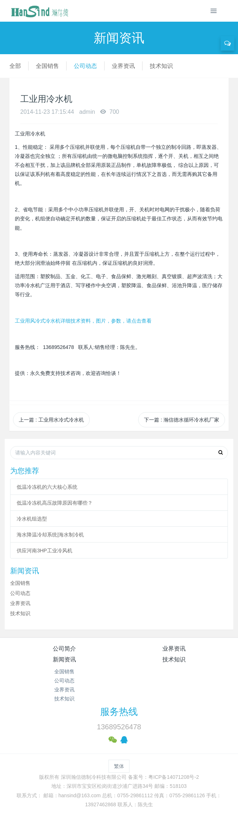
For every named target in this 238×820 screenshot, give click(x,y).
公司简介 (64, 649)
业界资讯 (123, 66)
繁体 (119, 766)
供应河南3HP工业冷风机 (44, 550)
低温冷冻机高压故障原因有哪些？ (55, 503)
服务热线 (119, 711)
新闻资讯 (64, 659)
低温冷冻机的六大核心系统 (47, 487)
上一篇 (51, 420)
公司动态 (85, 66)
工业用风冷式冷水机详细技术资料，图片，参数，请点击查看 (83, 321)
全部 (15, 66)
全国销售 (47, 66)
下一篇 (181, 420)
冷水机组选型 (32, 519)
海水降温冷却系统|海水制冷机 (50, 535)
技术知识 (161, 66)
